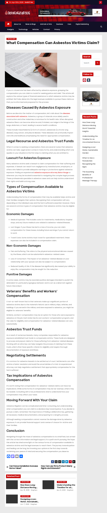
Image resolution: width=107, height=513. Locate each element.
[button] (101, 26)
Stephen (33, 490)
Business (59, 24)
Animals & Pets (46, 24)
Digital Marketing (82, 24)
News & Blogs (30, 24)
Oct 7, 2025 (24, 504)
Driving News (11, 39)
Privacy (57, 29)
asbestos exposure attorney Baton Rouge (51, 172)
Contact (46, 29)
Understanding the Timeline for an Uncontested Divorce (91, 139)
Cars (69, 24)
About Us (17, 24)
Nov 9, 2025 (61, 490)
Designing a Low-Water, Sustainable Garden (29, 501)
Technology (23, 29)
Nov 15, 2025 (25, 490)
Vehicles (35, 29)
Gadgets (10, 29)
